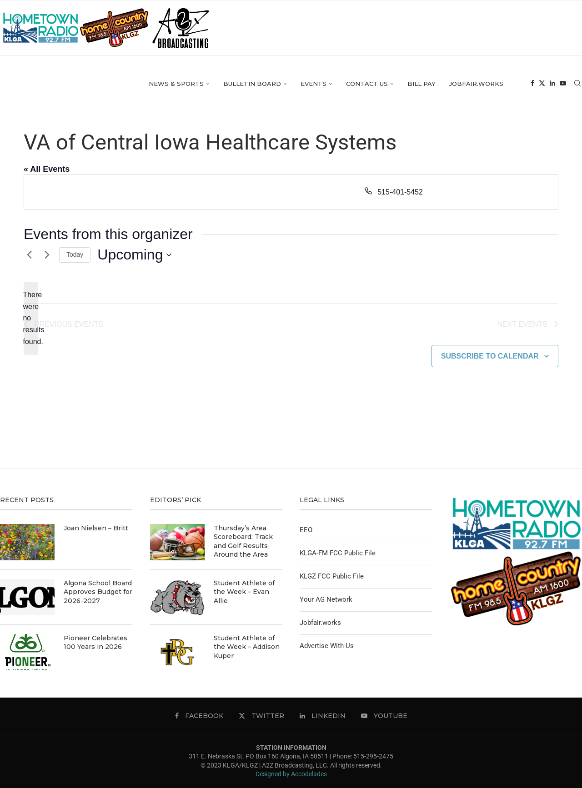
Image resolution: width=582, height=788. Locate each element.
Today (74, 254)
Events (313, 85)
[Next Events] (46, 254)
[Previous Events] (29, 254)
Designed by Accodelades (291, 774)
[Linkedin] (552, 85)
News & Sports (176, 85)
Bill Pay (421, 85)
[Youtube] (563, 85)
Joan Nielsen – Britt (96, 528)
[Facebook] (532, 85)
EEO (306, 530)
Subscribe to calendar (490, 356)
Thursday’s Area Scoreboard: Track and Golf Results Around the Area (243, 541)
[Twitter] (542, 85)
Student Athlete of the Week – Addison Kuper (247, 647)
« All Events (47, 169)
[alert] (31, 318)
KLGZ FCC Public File (332, 576)
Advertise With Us (327, 646)
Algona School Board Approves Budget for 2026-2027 (98, 592)
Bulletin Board (252, 85)
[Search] (577, 85)
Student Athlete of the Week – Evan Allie (244, 592)
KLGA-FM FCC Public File (338, 553)
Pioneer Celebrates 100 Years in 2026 (95, 642)
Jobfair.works (476, 85)
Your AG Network (326, 599)
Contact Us (367, 85)
